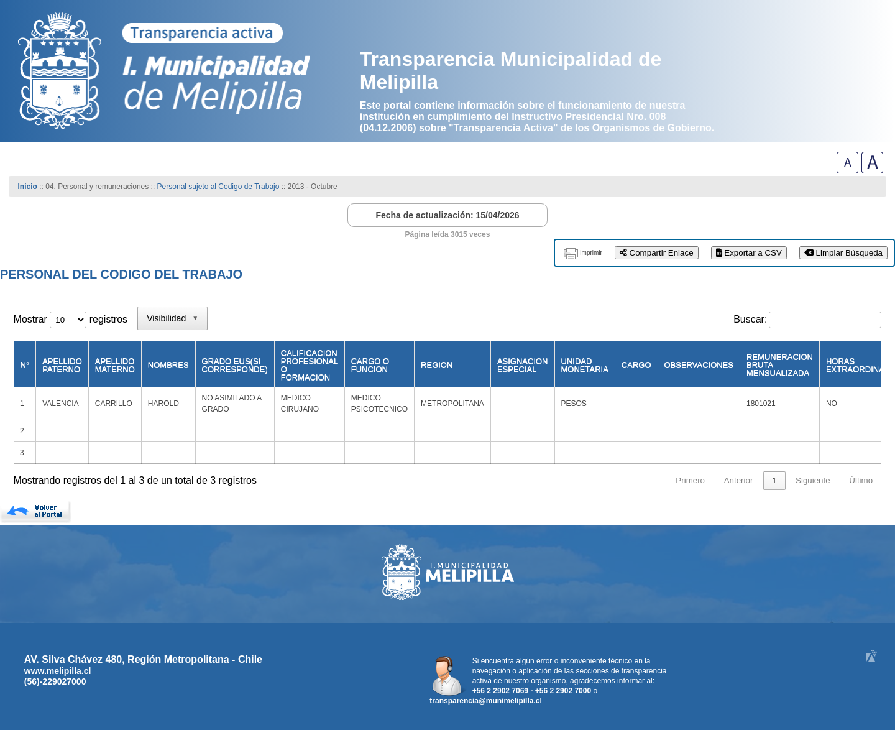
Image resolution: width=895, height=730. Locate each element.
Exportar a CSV (749, 252)
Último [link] (861, 480)
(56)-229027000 (55, 681)
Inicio (27, 186)
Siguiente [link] (813, 480)
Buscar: (750, 319)
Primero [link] (690, 480)
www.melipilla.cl (57, 671)
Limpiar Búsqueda (843, 252)
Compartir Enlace (657, 252)
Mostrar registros (70, 319)
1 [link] (774, 480)
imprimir (591, 252)
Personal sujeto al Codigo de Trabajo (218, 186)
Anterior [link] (738, 480)
